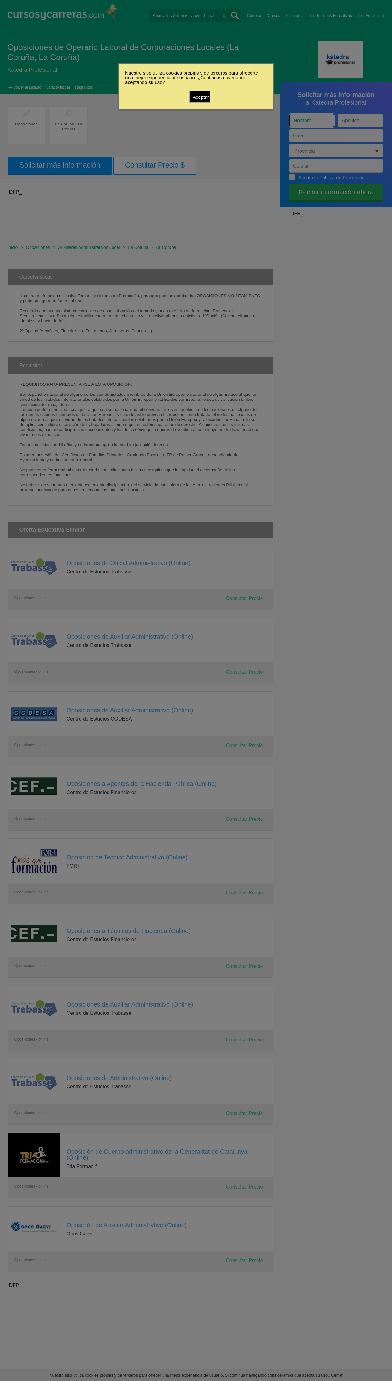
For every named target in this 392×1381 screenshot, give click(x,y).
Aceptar (201, 97)
